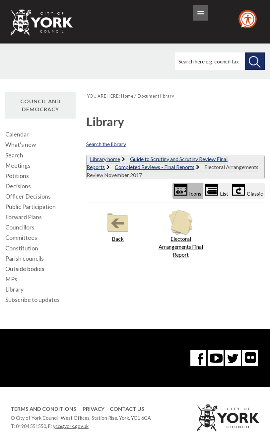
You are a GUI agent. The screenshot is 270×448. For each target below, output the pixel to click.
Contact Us (127, 408)
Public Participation (30, 206)
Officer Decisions (28, 196)
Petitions (17, 175)
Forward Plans (23, 217)
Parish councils (24, 258)
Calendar (17, 134)
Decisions (18, 186)
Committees (21, 237)
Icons (187, 190)
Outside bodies (24, 268)
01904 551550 (31, 426)
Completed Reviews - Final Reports (154, 167)
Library (14, 289)
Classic (247, 190)
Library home (105, 159)
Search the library (106, 144)
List (216, 190)
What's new (20, 144)
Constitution (21, 248)
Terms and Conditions (43, 408)
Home (127, 96)
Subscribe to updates (32, 299)
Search (14, 155)
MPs (11, 279)
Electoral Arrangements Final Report (181, 234)
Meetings (18, 165)
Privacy (93, 408)
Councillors (19, 227)
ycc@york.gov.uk (71, 426)
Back (117, 226)
